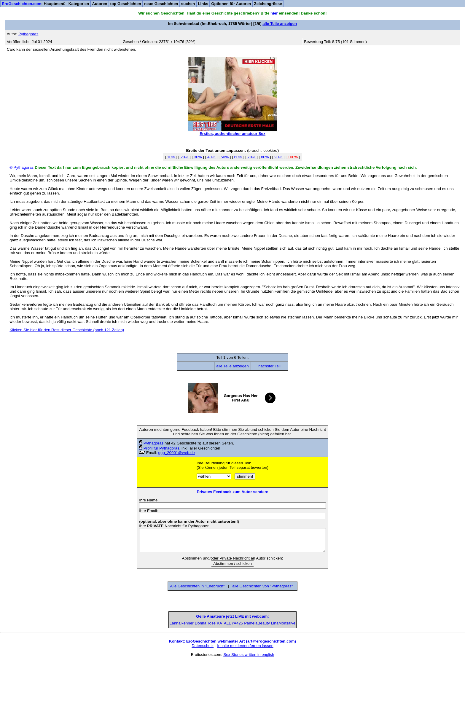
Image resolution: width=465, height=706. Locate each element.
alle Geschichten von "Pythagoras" (262, 586)
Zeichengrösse (268, 3)
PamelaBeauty (278, 667)
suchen (188, 3)
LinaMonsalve (324, 667)
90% (278, 157)
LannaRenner (141, 667)
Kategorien (79, 3)
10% (171, 157)
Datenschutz (203, 690)
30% (198, 157)
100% (293, 157)
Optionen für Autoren (231, 3)
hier (274, 13)
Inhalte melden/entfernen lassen (245, 690)
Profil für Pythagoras (161, 448)
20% (184, 157)
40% (211, 157)
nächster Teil (269, 366)
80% (265, 157)
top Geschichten (125, 3)
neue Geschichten (161, 3)
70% (251, 157)
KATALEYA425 (232, 667)
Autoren (99, 3)
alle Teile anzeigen (279, 23)
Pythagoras (153, 443)
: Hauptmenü (34, 3)
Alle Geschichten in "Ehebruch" (197, 586)
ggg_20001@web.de (176, 452)
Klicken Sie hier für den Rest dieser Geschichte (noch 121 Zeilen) (66, 330)
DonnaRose (186, 667)
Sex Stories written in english (248, 699)
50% (225, 157)
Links (203, 3)
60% (238, 157)
